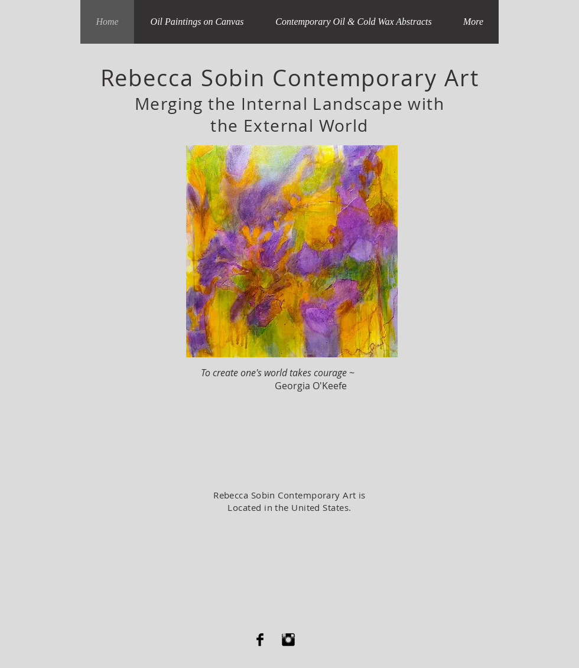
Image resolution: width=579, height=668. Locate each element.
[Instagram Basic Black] (288, 639)
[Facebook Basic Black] (259, 639)
